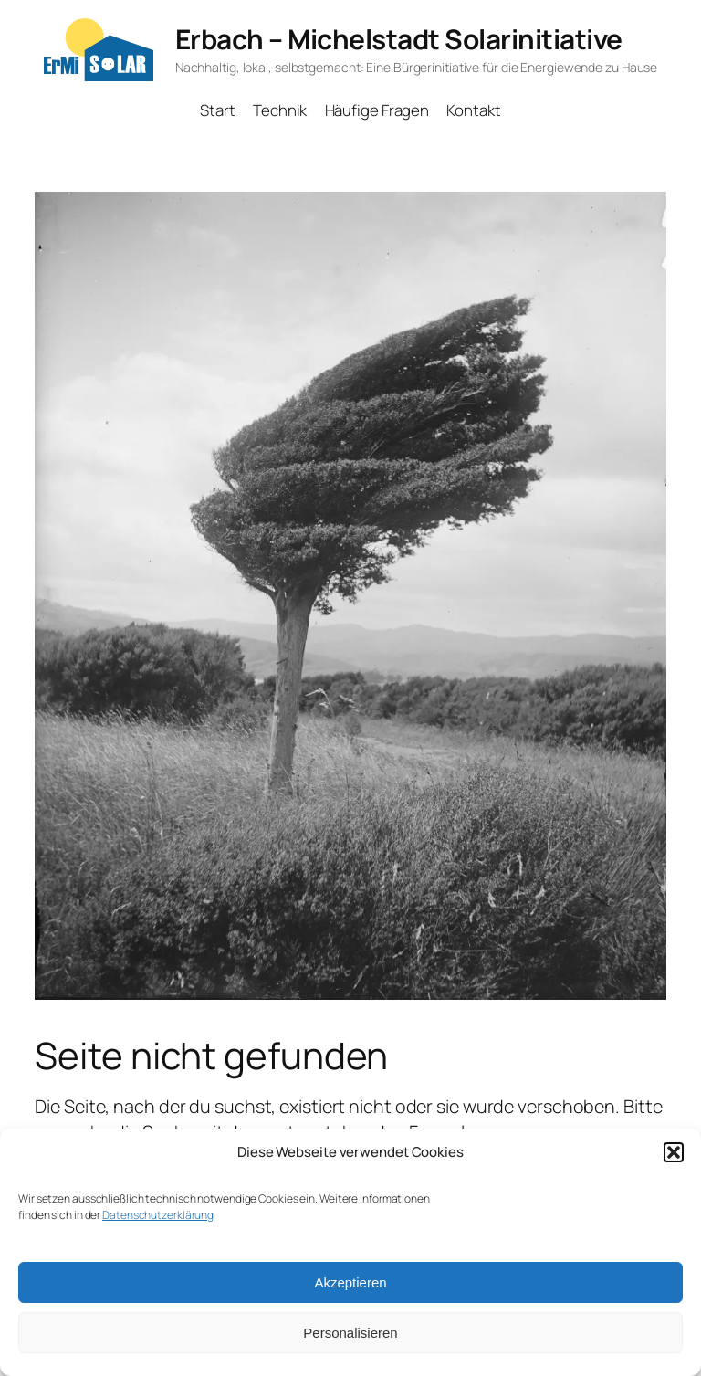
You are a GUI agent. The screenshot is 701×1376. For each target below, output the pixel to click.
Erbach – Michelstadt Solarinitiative (399, 39)
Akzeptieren (350, 1282)
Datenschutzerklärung (158, 1215)
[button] (673, 1152)
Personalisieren (350, 1332)
